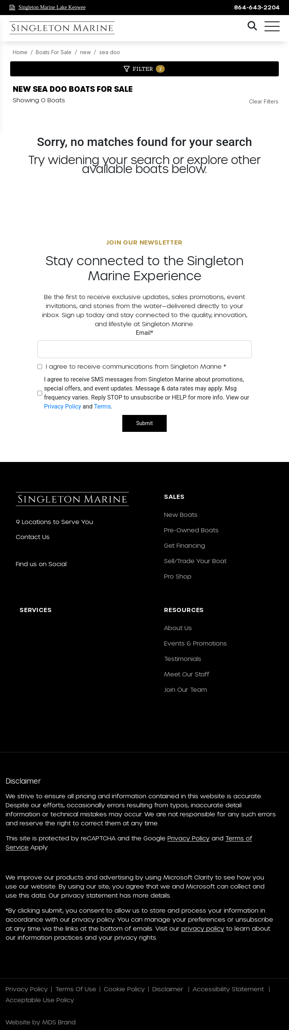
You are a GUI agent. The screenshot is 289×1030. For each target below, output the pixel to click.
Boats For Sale (53, 52)
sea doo (109, 52)
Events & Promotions (195, 643)
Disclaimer (168, 988)
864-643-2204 (257, 7)
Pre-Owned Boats (191, 529)
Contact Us (33, 536)
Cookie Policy (124, 988)
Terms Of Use (75, 988)
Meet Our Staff (186, 674)
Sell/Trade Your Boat (195, 560)
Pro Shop (178, 576)
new (85, 52)
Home (20, 52)
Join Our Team (185, 689)
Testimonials (182, 658)
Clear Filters (263, 101)
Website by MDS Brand (41, 1021)
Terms (102, 406)
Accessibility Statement (229, 988)
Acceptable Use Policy (41, 999)
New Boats (181, 514)
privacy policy (202, 928)
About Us (178, 627)
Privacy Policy (62, 406)
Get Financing (184, 545)
